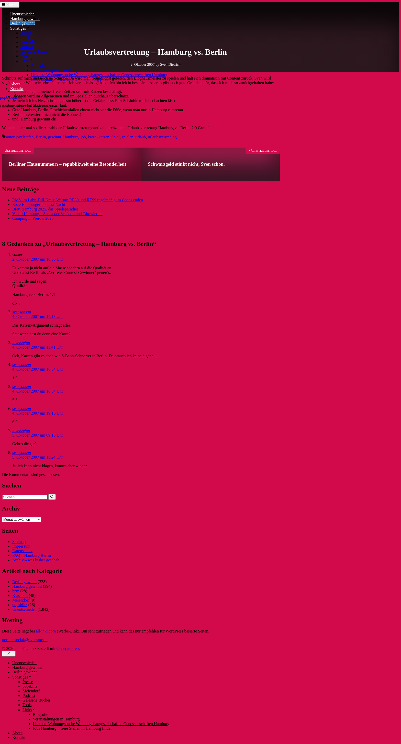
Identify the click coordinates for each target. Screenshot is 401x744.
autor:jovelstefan (20, 137)
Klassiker (20, 595)
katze (92, 137)
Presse (25, 33)
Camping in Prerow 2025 (32, 218)
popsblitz (28, 37)
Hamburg (71, 137)
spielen (127, 137)
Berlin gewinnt (22, 23)
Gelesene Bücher (34, 51)
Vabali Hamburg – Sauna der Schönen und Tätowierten (57, 214)
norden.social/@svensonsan (25, 640)
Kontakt (17, 88)
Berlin (41, 137)
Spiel (115, 137)
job (83, 137)
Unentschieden (22, 14)
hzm (15, 591)
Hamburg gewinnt (25, 18)
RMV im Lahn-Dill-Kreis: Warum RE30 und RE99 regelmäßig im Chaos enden (77, 200)
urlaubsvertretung (162, 137)
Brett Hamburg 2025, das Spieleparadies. (46, 209)
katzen (103, 137)
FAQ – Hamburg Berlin (31, 555)
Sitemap (19, 541)
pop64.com (9, 97)
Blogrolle (38, 65)
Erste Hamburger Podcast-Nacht (38, 204)
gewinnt (54, 137)
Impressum (21, 546)
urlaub (140, 137)
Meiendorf (29, 42)
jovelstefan (21, 342)
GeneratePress (68, 648)
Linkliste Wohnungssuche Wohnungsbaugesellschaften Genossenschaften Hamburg (99, 75)
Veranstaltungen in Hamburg (54, 70)
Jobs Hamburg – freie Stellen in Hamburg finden (70, 79)
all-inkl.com (46, 631)
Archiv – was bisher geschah (35, 560)
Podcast (26, 47)
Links (27, 61)
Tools (24, 56)
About (15, 84)
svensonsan (21, 312)
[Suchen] (52, 497)
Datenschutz (22, 551)
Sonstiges (20, 28)
